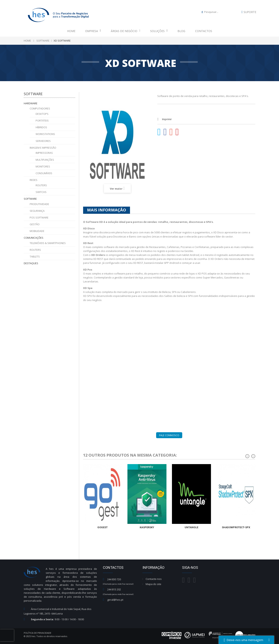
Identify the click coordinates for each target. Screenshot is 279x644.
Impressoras (44, 153)
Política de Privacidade (37, 632)
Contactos (203, 31)
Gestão (35, 224)
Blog (181, 31)
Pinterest (177, 132)
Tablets (35, 256)
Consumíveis (44, 173)
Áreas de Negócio (125, 31)
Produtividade (39, 204)
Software (30, 198)
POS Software (39, 217)
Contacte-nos (154, 579)
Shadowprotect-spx (236, 527)
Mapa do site (153, 584)
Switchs (41, 192)
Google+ (171, 132)
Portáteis (42, 120)
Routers (41, 185)
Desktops (42, 114)
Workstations (45, 134)
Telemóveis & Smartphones (48, 243)
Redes (33, 180)
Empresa (93, 31)
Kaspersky (147, 527)
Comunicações (33, 237)
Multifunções (45, 159)
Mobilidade (37, 231)
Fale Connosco (169, 435)
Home (71, 31)
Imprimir (167, 119)
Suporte (250, 12)
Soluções (159, 31)
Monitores (43, 166)
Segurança (37, 211)
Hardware (30, 103)
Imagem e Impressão (43, 147)
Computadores (40, 108)
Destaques (31, 263)
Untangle (191, 527)
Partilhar (165, 132)
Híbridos (41, 127)
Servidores (43, 141)
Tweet (159, 132)
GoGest (102, 527)
